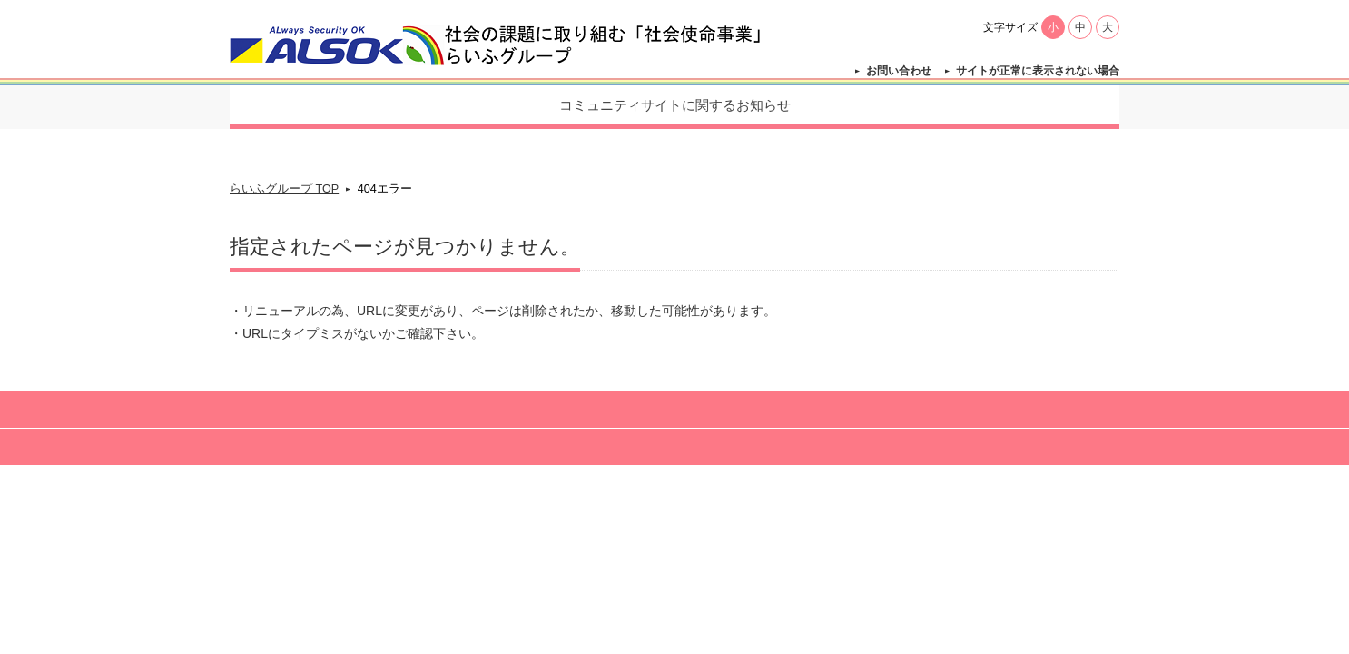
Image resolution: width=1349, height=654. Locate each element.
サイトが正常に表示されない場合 (1037, 70)
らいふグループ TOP (284, 189)
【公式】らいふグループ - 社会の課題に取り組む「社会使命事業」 (498, 45)
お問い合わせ (898, 70)
